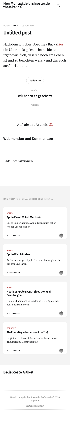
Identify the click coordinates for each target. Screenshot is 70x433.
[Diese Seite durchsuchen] (58, 5)
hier (60, 44)
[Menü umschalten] (64, 5)
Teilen (35, 80)
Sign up (35, 400)
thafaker (13, 25)
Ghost (41, 405)
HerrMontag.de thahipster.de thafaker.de (26, 5)
